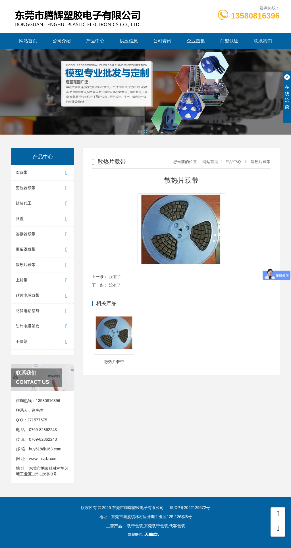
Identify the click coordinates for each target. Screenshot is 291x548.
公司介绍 (62, 40)
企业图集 (196, 40)
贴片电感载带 (43, 295)
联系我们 (263, 40)
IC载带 (43, 173)
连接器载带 (43, 234)
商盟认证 (229, 40)
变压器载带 (43, 188)
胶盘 (43, 219)
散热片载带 (43, 265)
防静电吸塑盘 (43, 326)
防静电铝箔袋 (43, 311)
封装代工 (43, 203)
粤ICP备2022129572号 (189, 507)
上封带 (43, 280)
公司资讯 (162, 40)
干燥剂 (43, 342)
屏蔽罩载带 (43, 249)
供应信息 (129, 40)
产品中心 (95, 40)
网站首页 (28, 40)
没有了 (115, 276)
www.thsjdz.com (43, 458)
